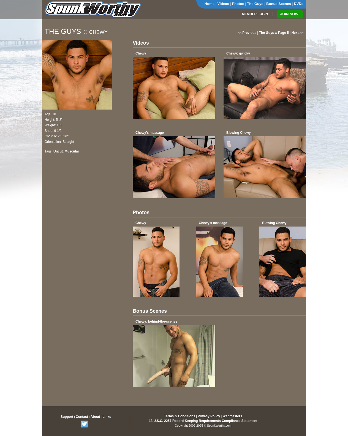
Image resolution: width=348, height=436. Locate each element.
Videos (223, 4)
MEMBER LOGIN (255, 14)
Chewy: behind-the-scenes (156, 321)
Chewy (140, 53)
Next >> (297, 33)
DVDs (298, 4)
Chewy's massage (149, 133)
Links (106, 417)
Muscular (72, 151)
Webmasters (232, 416)
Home (209, 4)
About (95, 417)
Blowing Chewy (238, 133)
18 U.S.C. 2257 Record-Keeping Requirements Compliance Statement (203, 421)
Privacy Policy (209, 416)
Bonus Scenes (278, 4)
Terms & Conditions (179, 416)
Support (67, 417)
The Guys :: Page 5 (274, 33)
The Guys (255, 4)
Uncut (58, 151)
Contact (82, 417)
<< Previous (247, 33)
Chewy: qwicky (238, 53)
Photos (238, 4)
